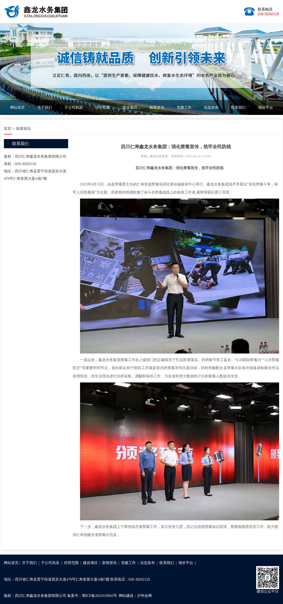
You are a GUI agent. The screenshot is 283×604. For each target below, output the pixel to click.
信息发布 (211, 107)
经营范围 (102, 107)
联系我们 (238, 107)
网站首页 (17, 107)
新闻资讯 (157, 107)
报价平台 (265, 107)
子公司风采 (73, 107)
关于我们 (44, 107)
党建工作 (184, 107)
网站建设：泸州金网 (135, 596)
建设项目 (129, 107)
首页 (7, 129)
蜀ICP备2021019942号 (99, 596)
